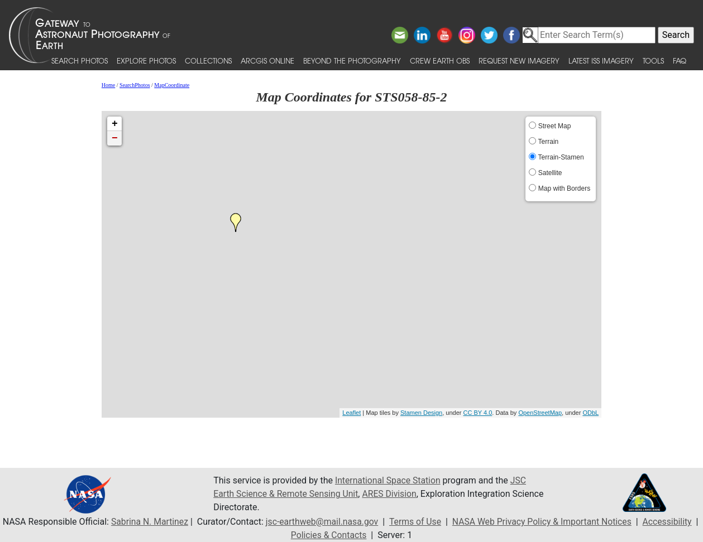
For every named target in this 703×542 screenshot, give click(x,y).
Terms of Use (419, 521)
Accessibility (675, 521)
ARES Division (392, 493)
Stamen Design (421, 412)
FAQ (679, 60)
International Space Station (388, 480)
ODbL (590, 412)
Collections (208, 60)
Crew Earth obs (440, 60)
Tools (653, 60)
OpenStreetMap (540, 412)
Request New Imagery (519, 60)
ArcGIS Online (267, 60)
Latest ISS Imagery (601, 60)
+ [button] (115, 123)
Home (108, 85)
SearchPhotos (134, 85)
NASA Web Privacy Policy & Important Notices (548, 521)
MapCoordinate (171, 85)
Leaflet (351, 412)
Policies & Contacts (333, 535)
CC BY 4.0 (477, 412)
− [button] (115, 138)
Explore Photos (146, 60)
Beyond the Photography (352, 60)
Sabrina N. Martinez (150, 521)
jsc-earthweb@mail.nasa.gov (324, 521)
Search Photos (79, 60)
